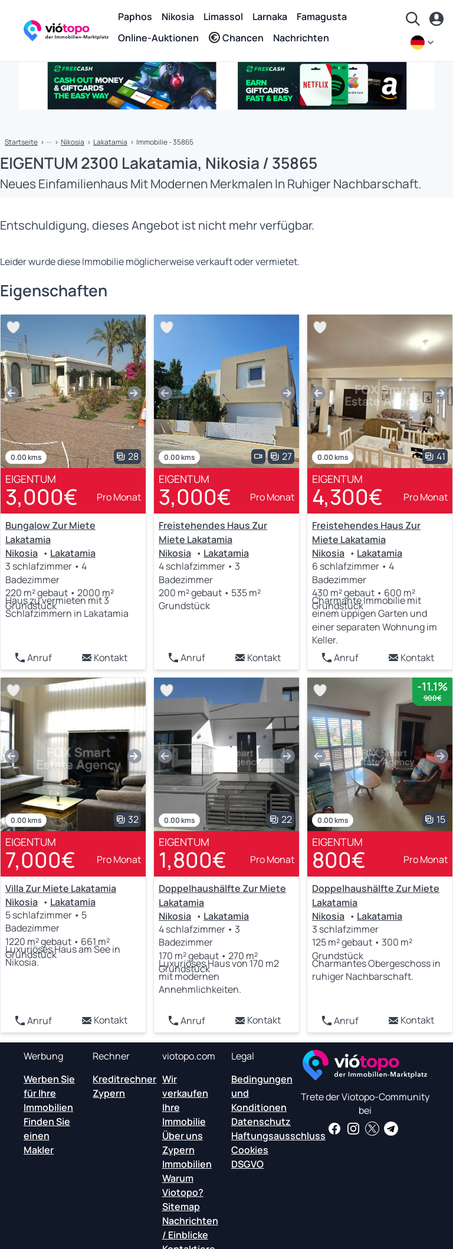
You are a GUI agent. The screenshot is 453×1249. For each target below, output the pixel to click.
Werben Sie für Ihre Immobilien (49, 1093)
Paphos (135, 16)
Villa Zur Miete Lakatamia (60, 888)
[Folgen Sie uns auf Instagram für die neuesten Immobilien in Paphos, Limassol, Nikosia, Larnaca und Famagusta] (353, 1129)
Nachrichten (301, 37)
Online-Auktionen (158, 37)
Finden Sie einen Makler (47, 1135)
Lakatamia (110, 142)
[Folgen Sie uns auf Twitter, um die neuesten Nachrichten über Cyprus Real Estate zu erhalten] (372, 1129)
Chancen (236, 37)
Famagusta (322, 16)
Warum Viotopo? (182, 1185)
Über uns (182, 1135)
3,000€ (41, 496)
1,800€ (192, 859)
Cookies (249, 1149)
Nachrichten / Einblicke (190, 1227)
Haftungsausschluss (278, 1135)
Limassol (223, 16)
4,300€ (347, 496)
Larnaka (269, 16)
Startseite (21, 142)
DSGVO (247, 1164)
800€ (339, 859)
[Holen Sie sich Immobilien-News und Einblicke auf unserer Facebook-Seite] (334, 1129)
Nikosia (178, 16)
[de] (423, 42)
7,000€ (40, 859)
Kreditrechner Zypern (124, 1086)
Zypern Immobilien (187, 1156)
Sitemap (181, 1206)
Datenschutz (261, 1121)
